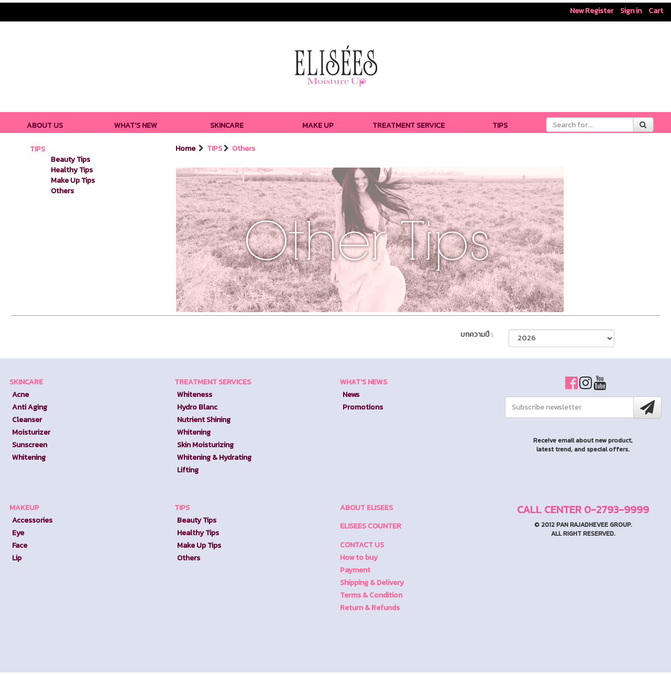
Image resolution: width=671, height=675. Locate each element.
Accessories (32, 520)
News (351, 394)
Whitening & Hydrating (214, 457)
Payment (355, 570)
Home (186, 148)
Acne (20, 394)
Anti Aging (29, 407)
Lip (16, 557)
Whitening (29, 457)
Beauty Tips (70, 159)
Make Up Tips (73, 180)
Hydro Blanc (197, 407)
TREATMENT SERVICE (408, 125)
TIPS (500, 125)
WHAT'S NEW (135, 125)
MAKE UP (318, 125)
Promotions (363, 407)
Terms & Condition (371, 595)
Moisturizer (31, 432)
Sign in (631, 10)
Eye (18, 532)
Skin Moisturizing (205, 444)
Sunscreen (29, 444)
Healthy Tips (72, 169)
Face (19, 545)
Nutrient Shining (203, 419)
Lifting (188, 469)
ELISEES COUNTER (370, 526)
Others (62, 190)
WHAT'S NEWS (363, 382)
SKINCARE (227, 125)
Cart (655, 10)
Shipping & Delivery (372, 582)
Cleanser (27, 419)
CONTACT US (362, 544)
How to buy (359, 557)
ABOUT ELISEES (366, 507)
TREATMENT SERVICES (212, 382)
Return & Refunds (370, 607)
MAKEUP (24, 507)
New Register (591, 10)
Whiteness (194, 394)
